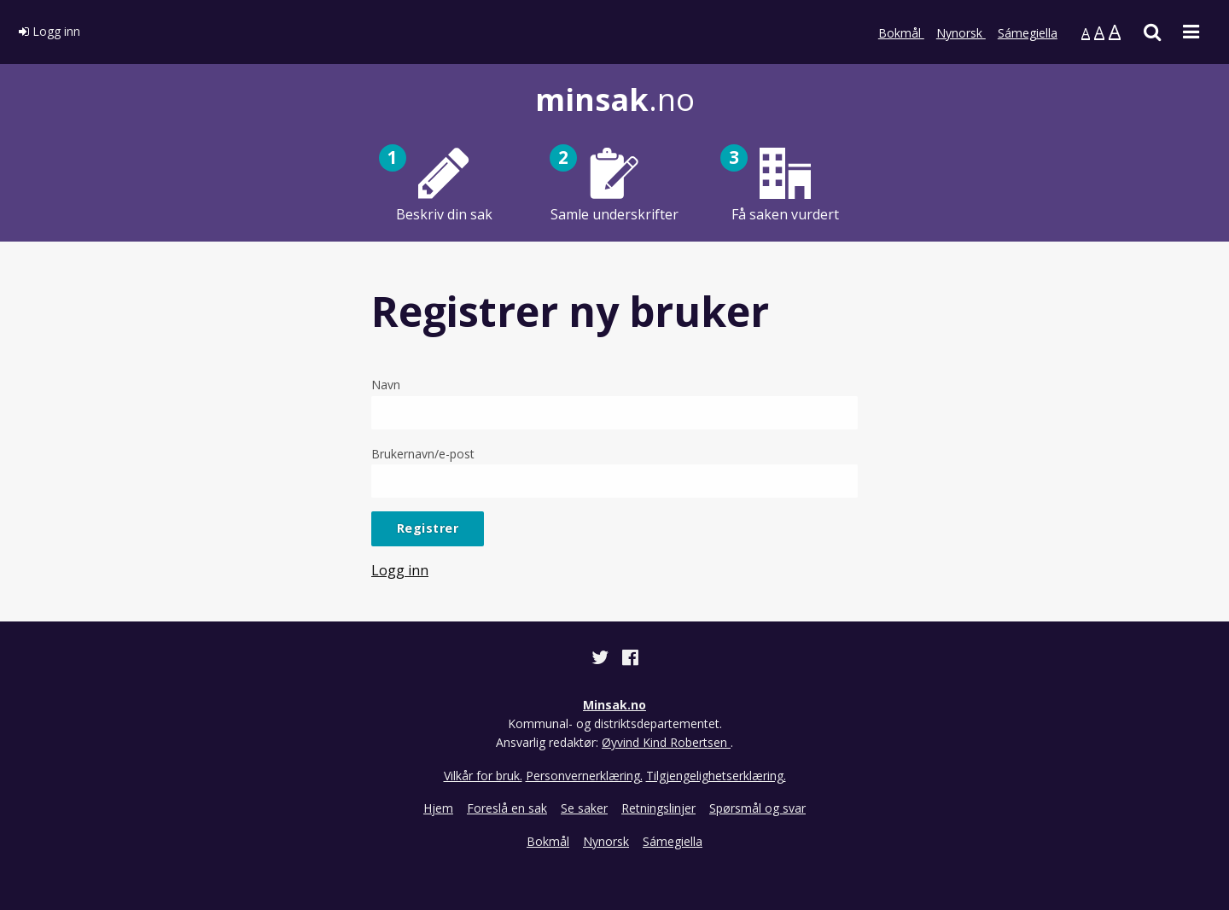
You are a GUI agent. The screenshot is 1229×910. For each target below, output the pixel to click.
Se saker (584, 808)
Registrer (428, 528)
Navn (614, 402)
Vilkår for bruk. (483, 775)
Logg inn (49, 31)
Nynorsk (961, 33)
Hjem (438, 808)
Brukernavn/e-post (614, 472)
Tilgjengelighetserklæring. (716, 775)
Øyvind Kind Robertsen (666, 742)
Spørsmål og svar (757, 808)
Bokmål (901, 33)
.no (615, 99)
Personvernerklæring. (584, 775)
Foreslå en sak (507, 808)
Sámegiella (1027, 33)
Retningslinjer (658, 808)
